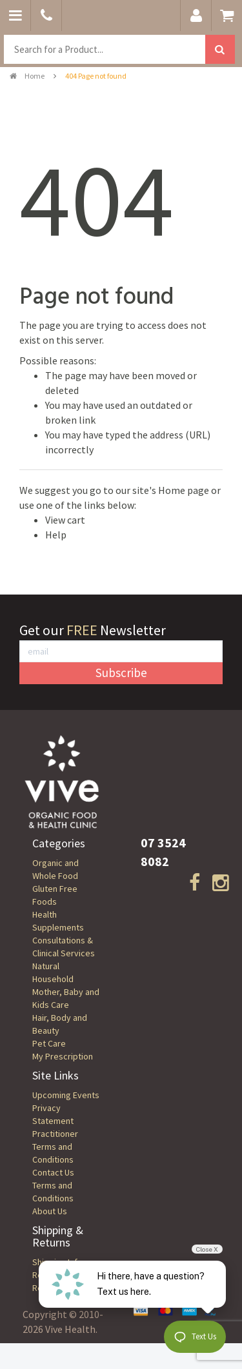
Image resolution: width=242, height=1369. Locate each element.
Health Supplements (58, 921)
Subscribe (121, 672)
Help (55, 534)
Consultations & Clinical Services (63, 946)
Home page (183, 490)
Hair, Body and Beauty (59, 1024)
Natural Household (53, 972)
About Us (49, 1211)
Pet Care (49, 1043)
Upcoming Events (65, 1095)
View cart (65, 519)
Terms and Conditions (53, 1191)
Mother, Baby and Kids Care (65, 998)
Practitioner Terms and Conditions (55, 1146)
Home (27, 76)
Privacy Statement (53, 1114)
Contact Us (53, 1172)
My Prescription (62, 1056)
